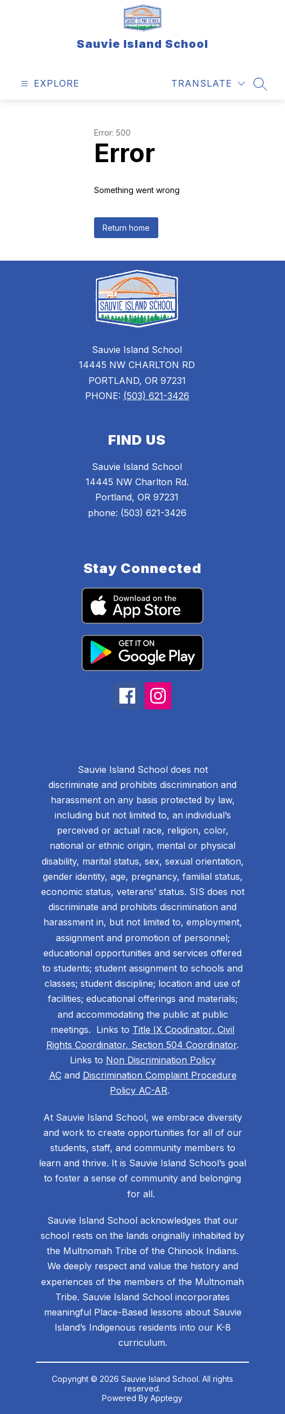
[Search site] (260, 84)
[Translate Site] (208, 84)
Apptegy (166, 1398)
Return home (126, 227)
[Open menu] (48, 84)
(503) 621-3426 (156, 395)
